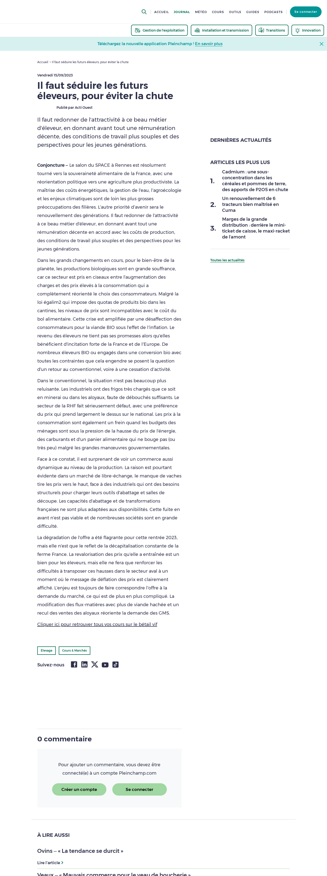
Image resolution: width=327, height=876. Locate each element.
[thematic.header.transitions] (272, 30)
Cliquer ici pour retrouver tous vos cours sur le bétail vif (97, 624)
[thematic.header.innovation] (307, 30)
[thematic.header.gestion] (159, 30)
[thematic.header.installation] (221, 30)
